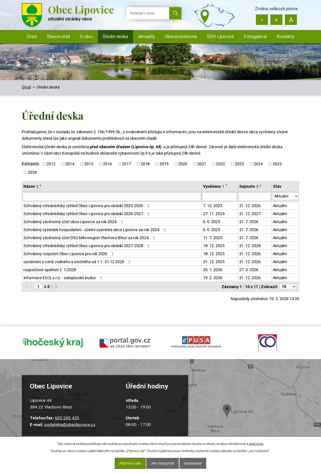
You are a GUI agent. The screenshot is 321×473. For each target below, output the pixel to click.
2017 (126, 164)
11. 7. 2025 (212, 237)
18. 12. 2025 (213, 245)
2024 (258, 164)
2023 (239, 164)
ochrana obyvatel (267, 346)
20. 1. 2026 (212, 269)
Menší (262, 19)
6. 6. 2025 (211, 221)
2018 (145, 164)
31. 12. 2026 (250, 205)
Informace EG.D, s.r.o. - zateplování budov (63, 277)
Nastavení (191, 464)
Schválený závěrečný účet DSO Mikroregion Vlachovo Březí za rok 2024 (89, 237)
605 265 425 (67, 424)
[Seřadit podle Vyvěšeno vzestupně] (226, 184)
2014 (69, 164)
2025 (277, 164)
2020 (182, 164)
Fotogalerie (255, 36)
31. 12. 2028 (250, 245)
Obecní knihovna (181, 36)
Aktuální (280, 205)
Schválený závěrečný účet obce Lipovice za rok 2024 (73, 221)
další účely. (256, 446)
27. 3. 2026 (248, 269)
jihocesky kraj (53, 346)
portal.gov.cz (124, 346)
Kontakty (285, 36)
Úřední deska (115, 36)
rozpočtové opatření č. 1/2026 (49, 269)
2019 (164, 164)
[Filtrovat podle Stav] (285, 196)
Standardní (276, 19)
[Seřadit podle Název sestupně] (40, 186)
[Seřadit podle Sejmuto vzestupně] (260, 184)
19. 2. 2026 (212, 277)
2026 (32, 172)
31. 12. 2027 (250, 213)
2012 (51, 164)
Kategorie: (31, 163)
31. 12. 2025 (213, 261)
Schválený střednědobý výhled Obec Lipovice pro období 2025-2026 (87, 205)
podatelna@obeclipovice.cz (69, 431)
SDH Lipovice (220, 36)
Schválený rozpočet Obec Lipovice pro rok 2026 (69, 253)
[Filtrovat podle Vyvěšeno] (219, 196)
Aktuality (146, 36)
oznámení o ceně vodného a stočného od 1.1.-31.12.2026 (77, 261)
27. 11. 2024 (213, 213)
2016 (107, 164)
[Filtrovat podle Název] (112, 196)
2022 (220, 164)
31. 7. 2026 (248, 221)
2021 (201, 164)
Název (30, 186)
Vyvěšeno (213, 186)
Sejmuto (248, 186)
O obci (86, 36)
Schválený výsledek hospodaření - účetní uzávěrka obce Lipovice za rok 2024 (95, 229)
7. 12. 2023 (212, 205)
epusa (196, 346)
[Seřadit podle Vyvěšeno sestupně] (226, 186)
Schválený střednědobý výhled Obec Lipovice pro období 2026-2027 (87, 213)
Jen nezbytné (162, 464)
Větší (291, 19)
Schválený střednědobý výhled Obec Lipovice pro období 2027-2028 (87, 245)
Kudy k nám (237, 412)
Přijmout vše (131, 464)
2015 (88, 164)
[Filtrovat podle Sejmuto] (255, 196)
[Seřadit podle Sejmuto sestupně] (260, 186)
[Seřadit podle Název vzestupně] (40, 184)
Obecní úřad (58, 36)
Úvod (32, 36)
